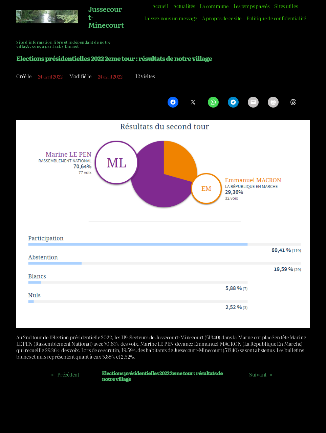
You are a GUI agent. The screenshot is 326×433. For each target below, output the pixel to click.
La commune (214, 6)
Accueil (160, 6)
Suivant (257, 374)
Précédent (68, 374)
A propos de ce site (221, 18)
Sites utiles (286, 6)
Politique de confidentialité (276, 18)
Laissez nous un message (170, 18)
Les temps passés (251, 6)
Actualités (184, 6)
